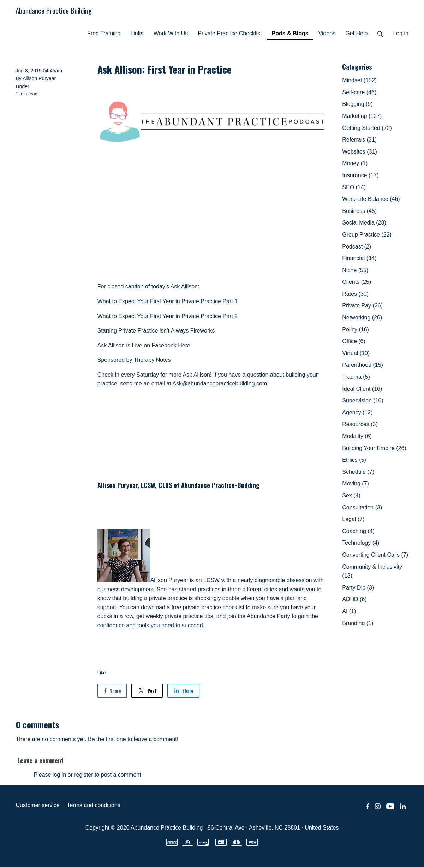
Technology (360, 543)
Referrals (359, 140)
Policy (355, 330)
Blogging (357, 104)
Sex (351, 495)
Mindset (359, 80)
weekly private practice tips (179, 616)
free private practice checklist (208, 607)
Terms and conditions (93, 805)
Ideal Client (362, 389)
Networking (362, 318)
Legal (353, 519)
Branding (357, 623)
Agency (357, 412)
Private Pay (362, 306)
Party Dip (358, 588)
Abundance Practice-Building (220, 485)
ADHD (354, 599)
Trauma (356, 377)
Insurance (360, 175)
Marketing (362, 116)
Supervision (362, 400)
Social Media (364, 223)
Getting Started (367, 128)
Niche (355, 270)
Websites (359, 152)
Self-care (359, 92)
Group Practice (367, 235)
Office (353, 341)
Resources (359, 424)
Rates (355, 294)
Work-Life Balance (371, 199)
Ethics (354, 460)
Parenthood (362, 365)
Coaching (358, 531)
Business (359, 211)
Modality (357, 436)
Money (355, 163)
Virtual (356, 353)
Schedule (358, 472)
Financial (359, 258)
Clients (356, 282)
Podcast (356, 247)
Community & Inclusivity (372, 571)
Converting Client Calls (375, 555)
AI (349, 611)
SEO (354, 187)
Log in (400, 33)
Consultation (362, 507)
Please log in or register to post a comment (87, 775)
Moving (355, 483)
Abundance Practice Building (54, 10)
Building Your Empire (374, 448)
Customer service (38, 805)
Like (101, 672)
